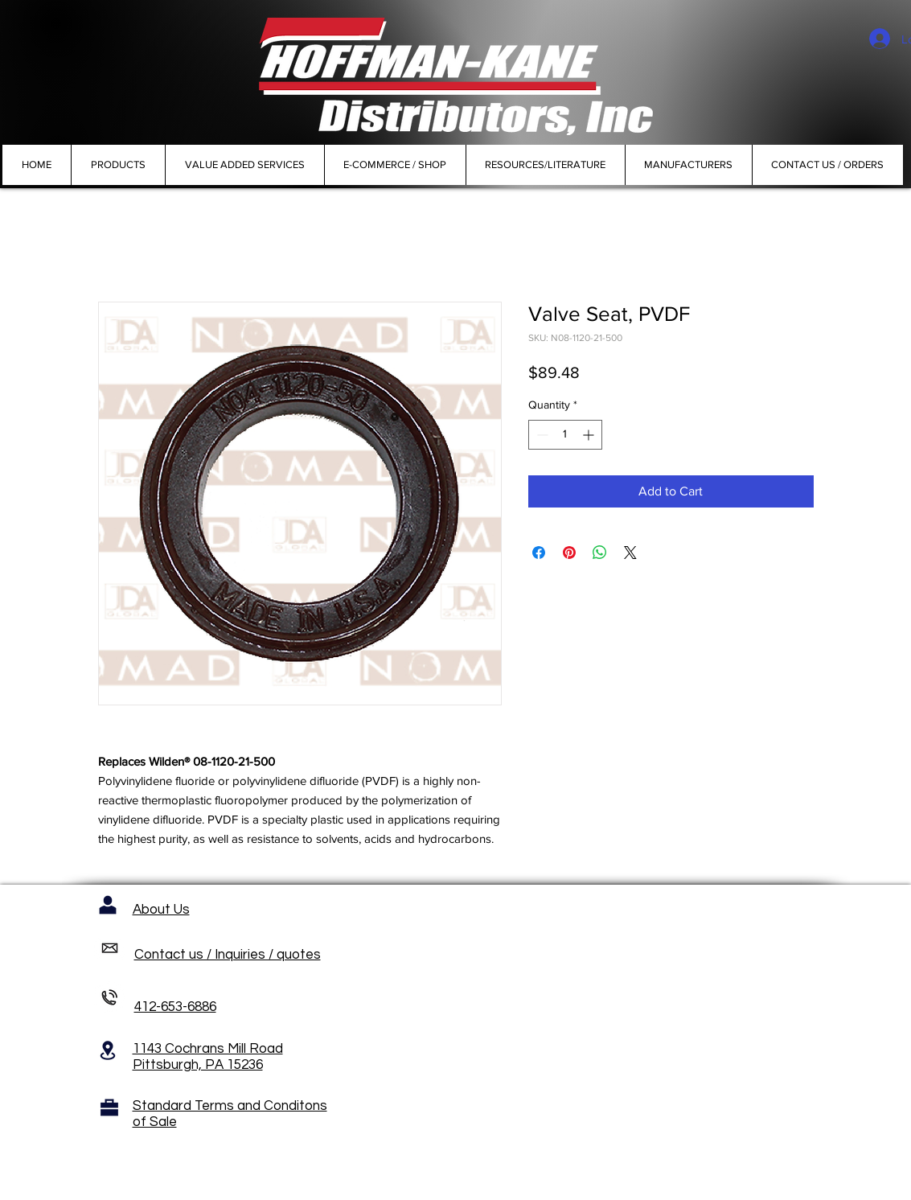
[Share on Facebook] (538, 552)
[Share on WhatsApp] (599, 552)
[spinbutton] (565, 435)
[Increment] (590, 435)
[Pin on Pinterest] (569, 552)
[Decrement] (541, 435)
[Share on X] (630, 552)
